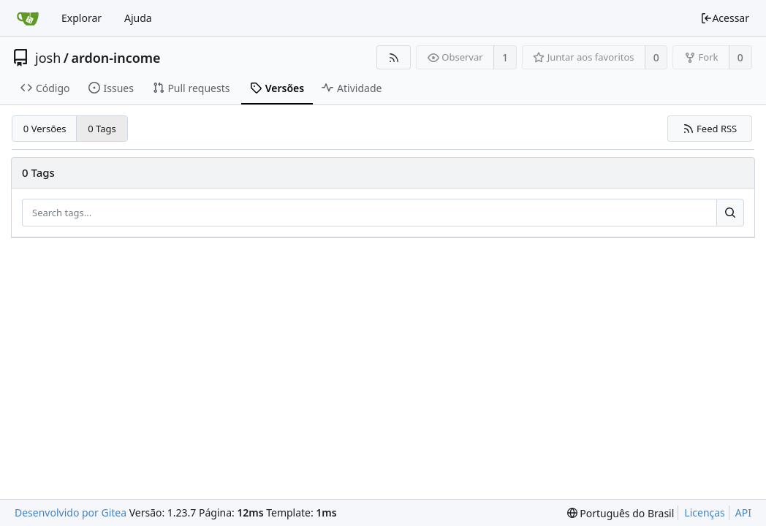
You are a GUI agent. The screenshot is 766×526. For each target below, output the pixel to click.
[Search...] (730, 212)
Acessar (724, 18)
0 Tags (102, 128)
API (743, 512)
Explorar (81, 18)
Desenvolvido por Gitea (70, 512)
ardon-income (115, 57)
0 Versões (45, 128)
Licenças (704, 512)
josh (48, 57)
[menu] (621, 513)
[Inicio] (27, 18)
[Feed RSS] (393, 57)
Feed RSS (710, 128)
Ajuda (138, 18)
